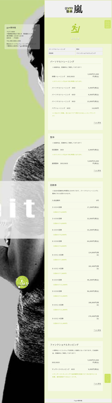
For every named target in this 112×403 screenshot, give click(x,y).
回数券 (51, 53)
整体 (77, 49)
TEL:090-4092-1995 (14, 41)
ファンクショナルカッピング (86, 53)
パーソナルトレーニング (57, 49)
